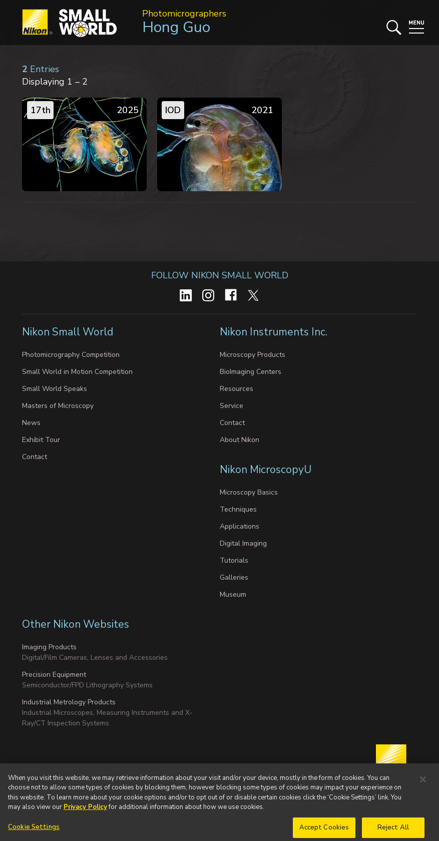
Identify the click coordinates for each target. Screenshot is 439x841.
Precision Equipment (54, 674)
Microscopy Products (252, 354)
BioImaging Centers (250, 371)
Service (231, 405)
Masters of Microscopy (58, 405)
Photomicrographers (184, 14)
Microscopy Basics (249, 492)
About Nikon (239, 440)
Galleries (234, 577)
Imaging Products (49, 647)
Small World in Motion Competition (77, 371)
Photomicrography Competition (71, 354)
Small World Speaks (54, 388)
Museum (233, 594)
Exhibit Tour (41, 440)
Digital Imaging (243, 543)
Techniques (238, 509)
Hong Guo (176, 27)
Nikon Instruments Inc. (275, 332)
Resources (236, 388)
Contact (34, 457)
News (31, 423)
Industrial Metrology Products (69, 702)
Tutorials (234, 560)
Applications (239, 526)
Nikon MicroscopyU (265, 470)
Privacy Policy (85, 813)
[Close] (423, 786)
